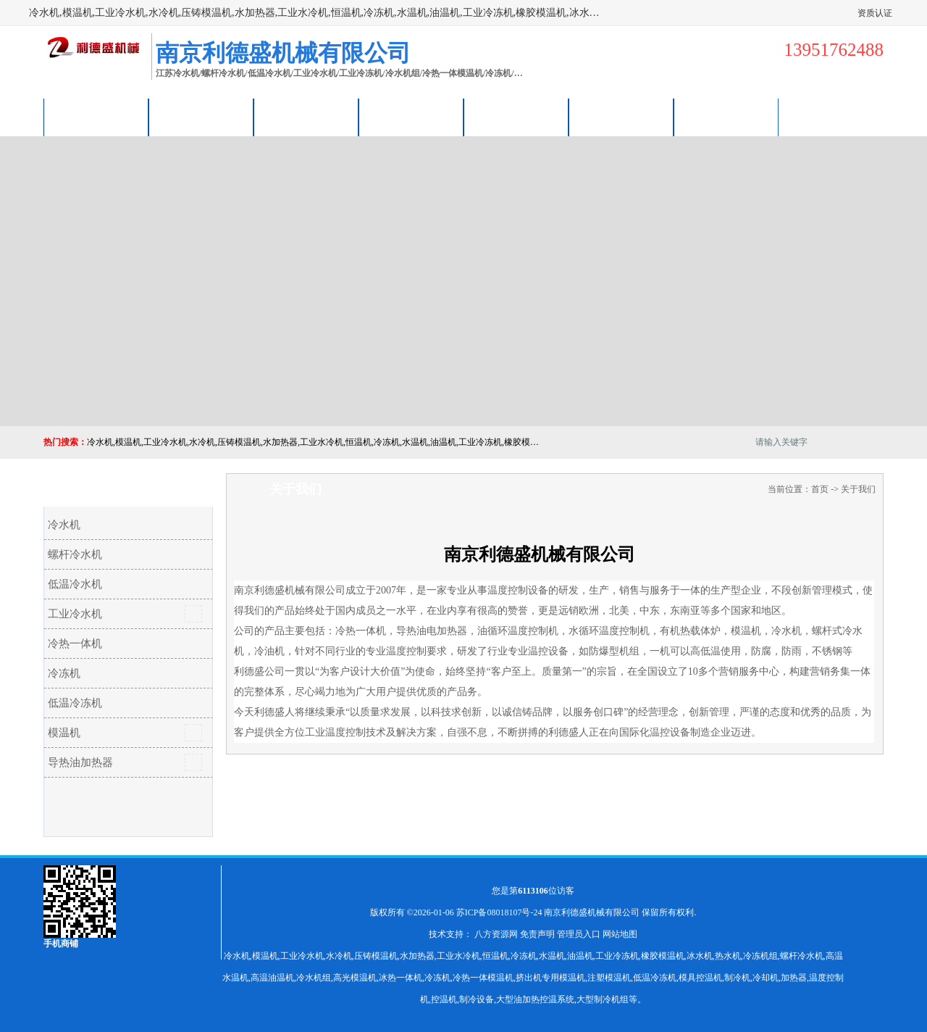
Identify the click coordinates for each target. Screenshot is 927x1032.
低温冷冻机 (75, 703)
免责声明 (537, 934)
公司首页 (96, 117)
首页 (820, 489)
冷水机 (64, 524)
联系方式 (726, 117)
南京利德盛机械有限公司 (591, 912)
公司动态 (516, 117)
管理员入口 (578, 934)
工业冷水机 (75, 614)
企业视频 (306, 117)
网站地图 (620, 934)
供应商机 (201, 117)
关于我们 (411, 117)
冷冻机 (64, 673)
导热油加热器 (80, 762)
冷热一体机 (75, 643)
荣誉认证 (621, 117)
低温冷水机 (75, 584)
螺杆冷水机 (75, 554)
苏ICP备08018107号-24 (499, 912)
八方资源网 (496, 934)
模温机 (64, 732)
